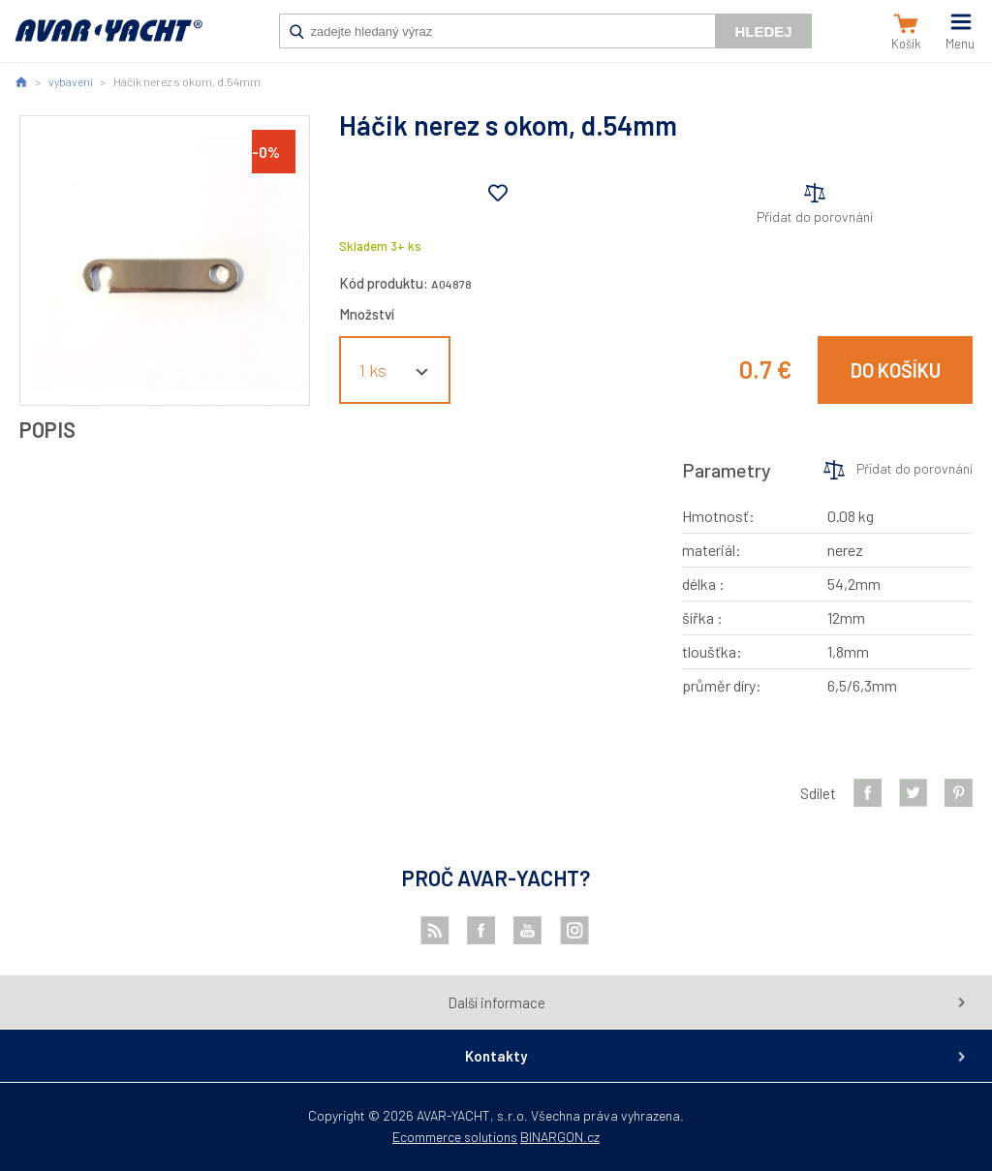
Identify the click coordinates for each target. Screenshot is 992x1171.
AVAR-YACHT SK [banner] (108, 40)
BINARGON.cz (560, 1136)
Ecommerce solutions (454, 1136)
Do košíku (896, 370)
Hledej (762, 31)
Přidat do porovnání (815, 216)
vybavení (70, 81)
